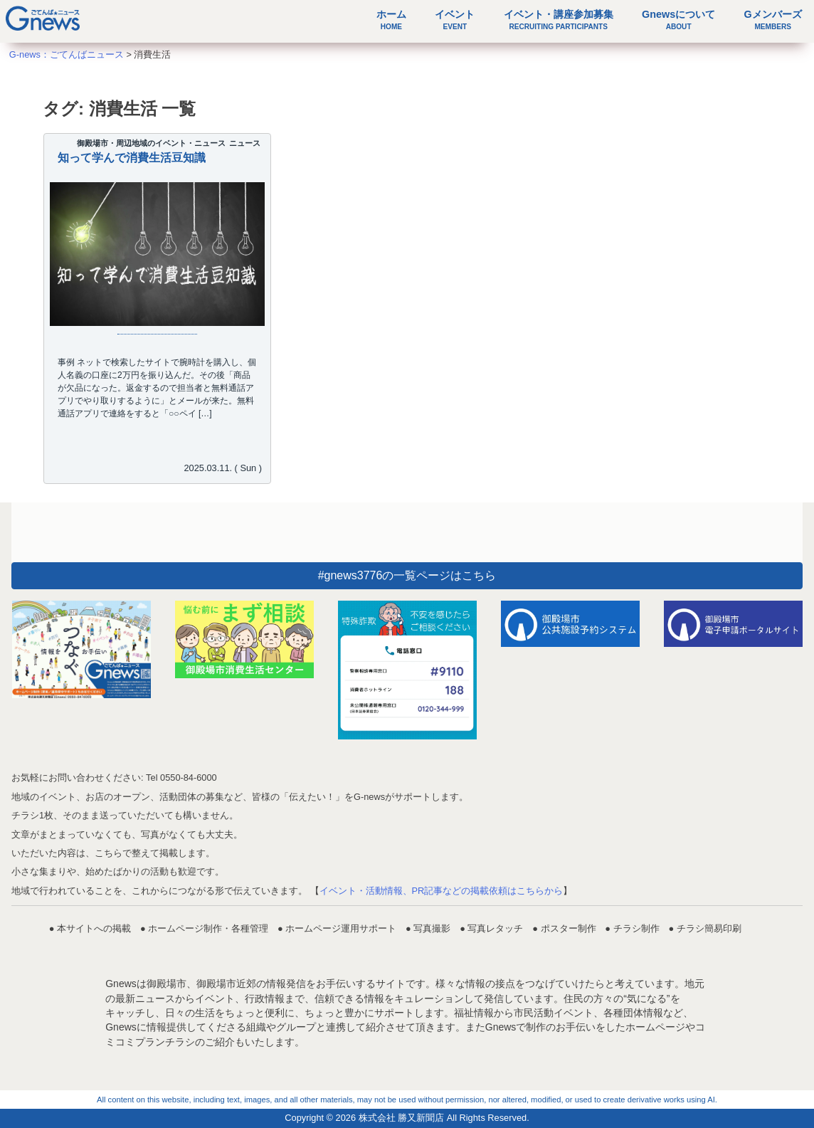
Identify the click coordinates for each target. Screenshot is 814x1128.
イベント (455, 20)
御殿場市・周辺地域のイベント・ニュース (151, 143)
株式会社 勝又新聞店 (402, 1117)
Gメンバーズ (773, 20)
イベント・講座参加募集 (558, 20)
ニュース (244, 143)
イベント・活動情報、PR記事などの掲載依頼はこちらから (441, 890)
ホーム (391, 20)
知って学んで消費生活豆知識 (132, 158)
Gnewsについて (678, 20)
